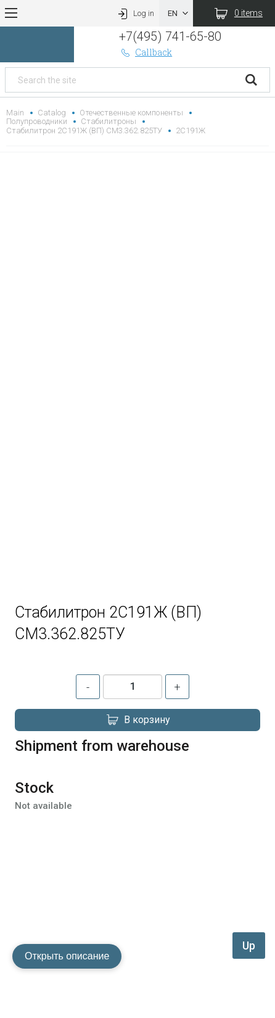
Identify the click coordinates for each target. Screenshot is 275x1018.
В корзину (137, 720)
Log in (135, 13)
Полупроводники (36, 121)
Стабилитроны (108, 121)
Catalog (52, 112)
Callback (145, 52)
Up (248, 945)
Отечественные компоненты (131, 112)
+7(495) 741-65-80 (170, 36)
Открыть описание (67, 956)
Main (15, 112)
